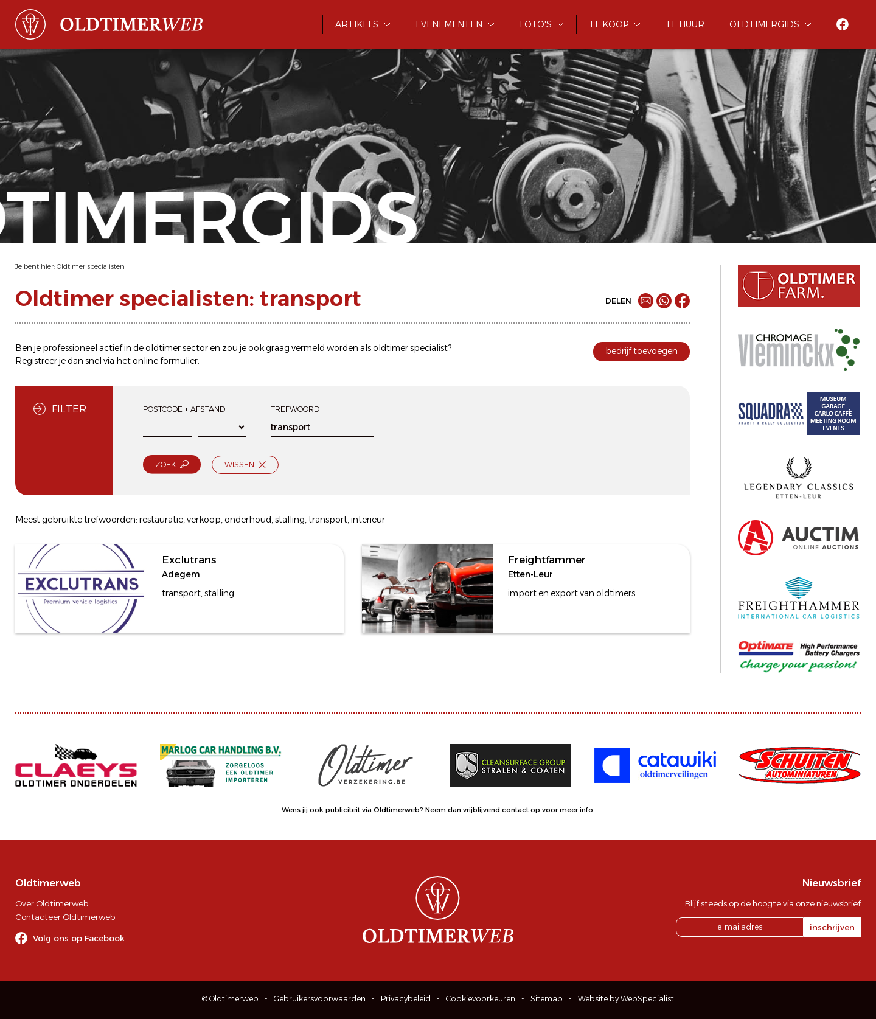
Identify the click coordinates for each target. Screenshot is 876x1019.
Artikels (356, 24)
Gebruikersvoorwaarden (320, 998)
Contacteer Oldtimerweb (65, 917)
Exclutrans (189, 560)
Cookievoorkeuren (480, 998)
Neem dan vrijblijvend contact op (482, 809)
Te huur (685, 24)
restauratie (161, 519)
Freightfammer (547, 560)
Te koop (608, 24)
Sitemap (546, 998)
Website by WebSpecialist (626, 998)
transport (327, 519)
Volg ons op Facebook (79, 938)
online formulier (165, 360)
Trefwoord (295, 409)
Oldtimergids (764, 24)
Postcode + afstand (184, 409)
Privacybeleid (406, 998)
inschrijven (832, 927)
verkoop (204, 519)
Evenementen (448, 24)
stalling (290, 519)
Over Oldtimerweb (51, 903)
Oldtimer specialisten (91, 266)
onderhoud (247, 519)
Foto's (536, 24)
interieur (368, 519)
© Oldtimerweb (230, 998)
